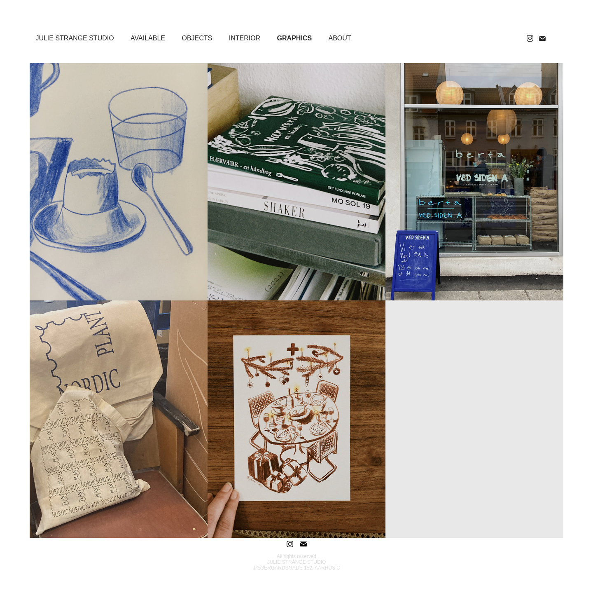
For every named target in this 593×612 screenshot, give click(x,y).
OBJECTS (197, 38)
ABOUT (340, 38)
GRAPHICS (294, 38)
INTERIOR (244, 38)
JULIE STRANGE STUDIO (74, 38)
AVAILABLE (148, 38)
